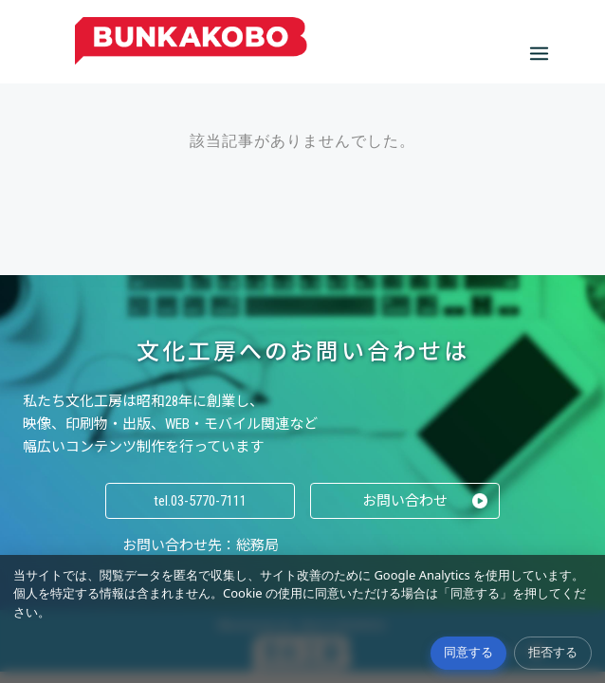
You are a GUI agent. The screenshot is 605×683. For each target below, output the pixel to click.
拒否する (553, 652)
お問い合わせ (405, 500)
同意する (468, 652)
